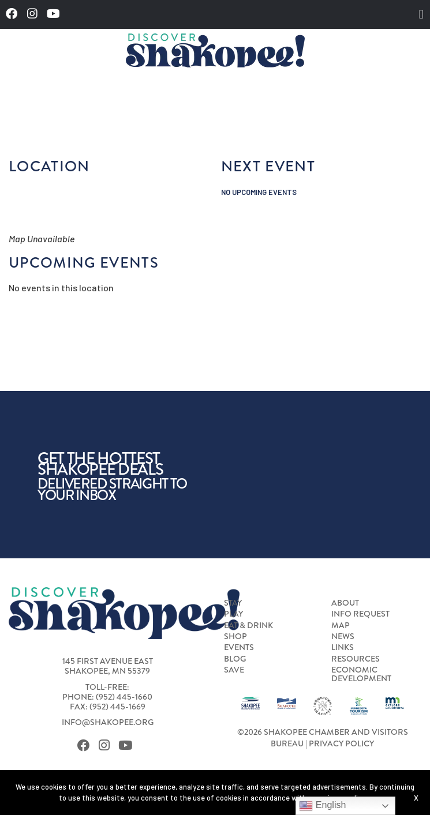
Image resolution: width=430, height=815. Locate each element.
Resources (355, 659)
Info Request (360, 614)
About (345, 603)
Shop (235, 636)
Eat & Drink (248, 625)
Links (342, 647)
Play (233, 614)
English (322, 806)
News (342, 636)
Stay (233, 603)
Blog (235, 659)
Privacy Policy (341, 743)
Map (340, 625)
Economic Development (361, 674)
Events (239, 647)
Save (234, 670)
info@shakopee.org (108, 722)
